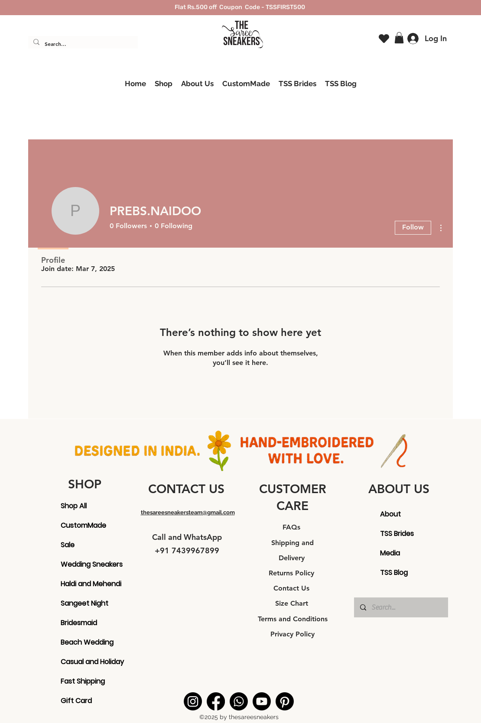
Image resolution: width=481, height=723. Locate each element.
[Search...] (82, 44)
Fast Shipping (81, 681)
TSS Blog (394, 573)
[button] (399, 37)
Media (390, 553)
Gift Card (76, 701)
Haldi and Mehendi (81, 584)
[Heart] (384, 39)
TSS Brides (397, 534)
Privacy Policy (292, 634)
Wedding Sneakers (81, 564)
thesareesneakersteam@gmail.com (188, 512)
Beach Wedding (81, 642)
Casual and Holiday (81, 662)
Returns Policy (292, 573)
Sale (68, 545)
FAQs (292, 527)
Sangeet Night (81, 603)
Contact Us (292, 588)
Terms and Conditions (293, 619)
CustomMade (81, 525)
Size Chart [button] (292, 603)
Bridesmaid (79, 623)
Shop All (74, 506)
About (390, 514)
